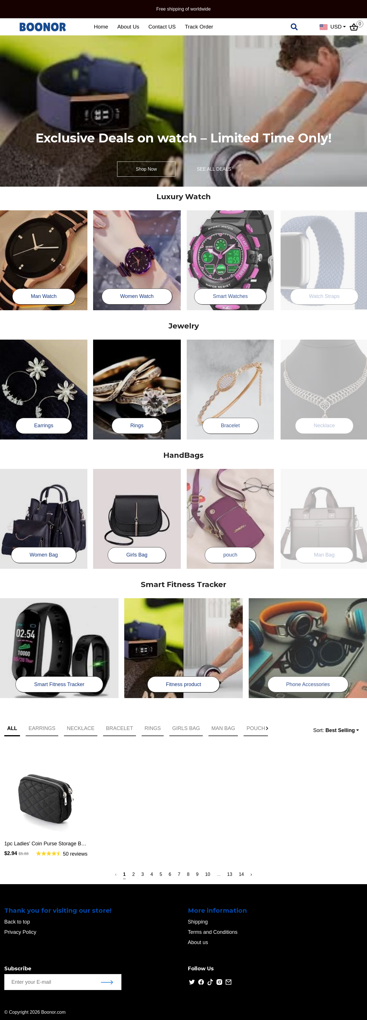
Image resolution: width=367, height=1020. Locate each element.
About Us (128, 27)
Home (101, 27)
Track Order (199, 27)
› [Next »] (251, 874)
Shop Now (146, 169)
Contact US (162, 27)
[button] (268, 728)
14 (241, 874)
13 (229, 874)
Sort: (334, 730)
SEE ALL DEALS (214, 169)
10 (207, 874)
